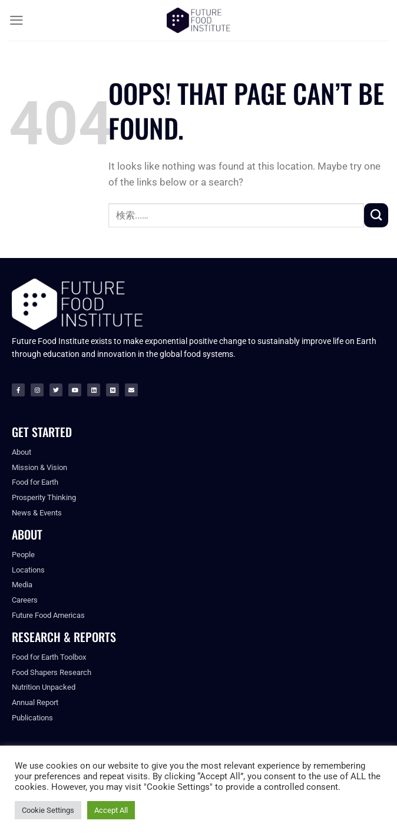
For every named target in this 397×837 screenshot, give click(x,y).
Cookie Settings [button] (48, 810)
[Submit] (376, 215)
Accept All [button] (111, 810)
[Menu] (16, 20)
